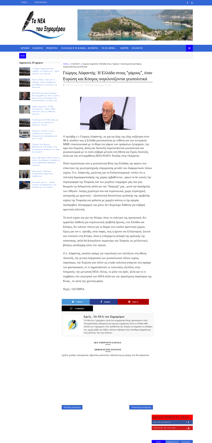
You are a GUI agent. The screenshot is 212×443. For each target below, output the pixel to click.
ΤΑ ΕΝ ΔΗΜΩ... (110, 48)
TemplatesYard (43, 439)
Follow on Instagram (172, 82)
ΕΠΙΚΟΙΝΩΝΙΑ (42, 2)
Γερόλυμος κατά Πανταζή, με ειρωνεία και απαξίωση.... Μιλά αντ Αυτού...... (46, 122)
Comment (140, 311)
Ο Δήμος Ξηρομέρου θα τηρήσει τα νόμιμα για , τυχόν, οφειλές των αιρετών (47, 71)
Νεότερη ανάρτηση (73, 413)
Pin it (118, 311)
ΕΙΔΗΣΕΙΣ (39, 48)
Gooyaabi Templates (74, 439)
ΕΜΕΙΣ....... (26, 2)
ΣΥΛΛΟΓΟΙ (138, 48)
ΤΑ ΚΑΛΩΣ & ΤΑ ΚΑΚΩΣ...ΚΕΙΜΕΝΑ (80, 48)
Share (97, 311)
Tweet (75, 311)
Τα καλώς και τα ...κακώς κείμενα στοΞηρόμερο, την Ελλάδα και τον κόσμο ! (45, 184)
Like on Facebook (172, 70)
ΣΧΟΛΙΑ (185, 90)
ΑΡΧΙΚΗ (26, 48)
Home (66, 64)
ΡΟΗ (157, 90)
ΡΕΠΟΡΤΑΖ (53, 48)
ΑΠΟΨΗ (125, 48)
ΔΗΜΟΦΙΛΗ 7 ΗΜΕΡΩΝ (171, 90)
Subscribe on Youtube (172, 76)
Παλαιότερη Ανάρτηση (136, 413)
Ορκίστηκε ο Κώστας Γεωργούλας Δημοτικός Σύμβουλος (43, 173)
